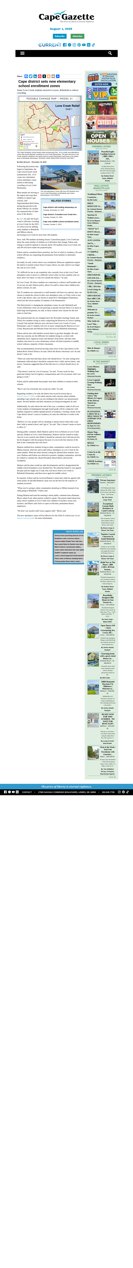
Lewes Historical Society (94, 392)
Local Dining (101, 346)
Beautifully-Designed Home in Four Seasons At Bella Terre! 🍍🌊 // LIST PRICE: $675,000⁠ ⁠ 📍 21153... (107, 629)
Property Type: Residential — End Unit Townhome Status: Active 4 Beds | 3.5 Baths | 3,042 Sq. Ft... (107, 780)
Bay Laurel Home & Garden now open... (70, 544)
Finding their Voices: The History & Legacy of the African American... (94, 415)
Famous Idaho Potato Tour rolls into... (69, 541)
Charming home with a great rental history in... (108, 673)
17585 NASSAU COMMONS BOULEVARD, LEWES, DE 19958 (67, 809)
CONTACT (27, 809)
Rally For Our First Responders (94, 444)
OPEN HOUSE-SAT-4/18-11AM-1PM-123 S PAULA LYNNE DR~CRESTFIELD (94, 280)
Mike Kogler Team (93, 239)
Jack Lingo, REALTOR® (108, 638)
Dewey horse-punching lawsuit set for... (70, 535)
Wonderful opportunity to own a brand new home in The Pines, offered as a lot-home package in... (108, 598)
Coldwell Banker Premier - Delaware (94, 214)
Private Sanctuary (107, 497)
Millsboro (103, 708)
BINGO (90, 460)
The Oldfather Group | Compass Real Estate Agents (107, 788)
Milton (102, 774)
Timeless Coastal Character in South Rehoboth (108, 553)
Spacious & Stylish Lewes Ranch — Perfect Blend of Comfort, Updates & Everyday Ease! (95, 220)
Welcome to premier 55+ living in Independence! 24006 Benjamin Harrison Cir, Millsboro (94, 315)
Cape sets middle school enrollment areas (61, 222)
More (111, 360)
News (110, 338)
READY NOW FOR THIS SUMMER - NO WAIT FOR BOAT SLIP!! (108, 736)
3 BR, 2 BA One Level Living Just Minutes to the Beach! (94, 292)
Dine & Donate (93, 352)
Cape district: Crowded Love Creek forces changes (64, 214)
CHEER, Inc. (94, 354)
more (111, 487)
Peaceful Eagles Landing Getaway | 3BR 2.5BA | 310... (107, 158)
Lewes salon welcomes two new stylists (70, 550)
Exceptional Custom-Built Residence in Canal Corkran (107, 524)
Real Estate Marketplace (101, 190)
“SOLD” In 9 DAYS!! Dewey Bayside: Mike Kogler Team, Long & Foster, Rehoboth (93, 234)
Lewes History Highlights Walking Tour (93, 386)
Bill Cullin (93, 203)
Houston (103, 500)
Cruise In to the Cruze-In (94, 470)
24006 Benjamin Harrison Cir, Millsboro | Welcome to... (108, 702)
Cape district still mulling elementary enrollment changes (67, 207)
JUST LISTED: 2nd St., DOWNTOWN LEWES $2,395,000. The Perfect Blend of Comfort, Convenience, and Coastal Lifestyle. (94, 245)
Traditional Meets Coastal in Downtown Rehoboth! (94, 199)
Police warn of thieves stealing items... (69, 558)
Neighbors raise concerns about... (67, 538)
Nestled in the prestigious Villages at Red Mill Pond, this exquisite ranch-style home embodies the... (108, 659)
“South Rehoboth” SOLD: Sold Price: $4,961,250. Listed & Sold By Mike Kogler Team (94, 268)
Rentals (109, 340)
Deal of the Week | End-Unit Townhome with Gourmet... (107, 768)
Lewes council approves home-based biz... (71, 555)
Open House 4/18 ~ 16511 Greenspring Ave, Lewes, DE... (108, 646)
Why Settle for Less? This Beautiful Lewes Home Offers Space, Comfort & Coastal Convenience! (95, 326)
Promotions (98, 338)
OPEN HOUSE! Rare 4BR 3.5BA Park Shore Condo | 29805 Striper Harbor (94, 301)
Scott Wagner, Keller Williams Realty (94, 226)
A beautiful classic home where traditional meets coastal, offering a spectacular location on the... (108, 688)
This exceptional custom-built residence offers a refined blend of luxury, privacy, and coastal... (108, 539)
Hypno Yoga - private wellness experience (94, 451)
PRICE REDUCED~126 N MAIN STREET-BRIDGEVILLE (94, 208)
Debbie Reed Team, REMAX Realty (108, 182)
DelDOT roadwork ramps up (65, 553)
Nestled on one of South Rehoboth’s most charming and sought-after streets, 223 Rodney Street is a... (108, 567)
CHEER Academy (95, 478)
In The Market (101, 379)
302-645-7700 (108, 809)
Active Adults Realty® (93, 320)
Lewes (102, 622)
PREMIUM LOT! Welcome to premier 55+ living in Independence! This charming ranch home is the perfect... (108, 718)
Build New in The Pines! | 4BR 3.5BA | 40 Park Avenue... (108, 583)
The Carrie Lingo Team (108, 516)
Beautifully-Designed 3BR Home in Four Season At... (108, 616)
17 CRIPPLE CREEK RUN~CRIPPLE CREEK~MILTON (94, 257)
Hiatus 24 (93, 456)
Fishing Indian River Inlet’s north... (68, 561)
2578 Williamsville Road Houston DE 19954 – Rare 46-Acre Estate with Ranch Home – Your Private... (108, 508)
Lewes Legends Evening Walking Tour (94, 399)
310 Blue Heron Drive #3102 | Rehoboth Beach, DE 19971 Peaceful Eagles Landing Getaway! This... (107, 173)
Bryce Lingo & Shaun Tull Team (107, 546)
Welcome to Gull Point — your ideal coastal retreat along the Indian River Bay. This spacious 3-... (107, 752)
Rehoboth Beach (105, 165)
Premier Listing (101, 150)
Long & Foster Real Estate (108, 759)
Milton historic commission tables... (68, 547)
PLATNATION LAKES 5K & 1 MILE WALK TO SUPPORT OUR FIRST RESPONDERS (94, 435)
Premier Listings (101, 492)
